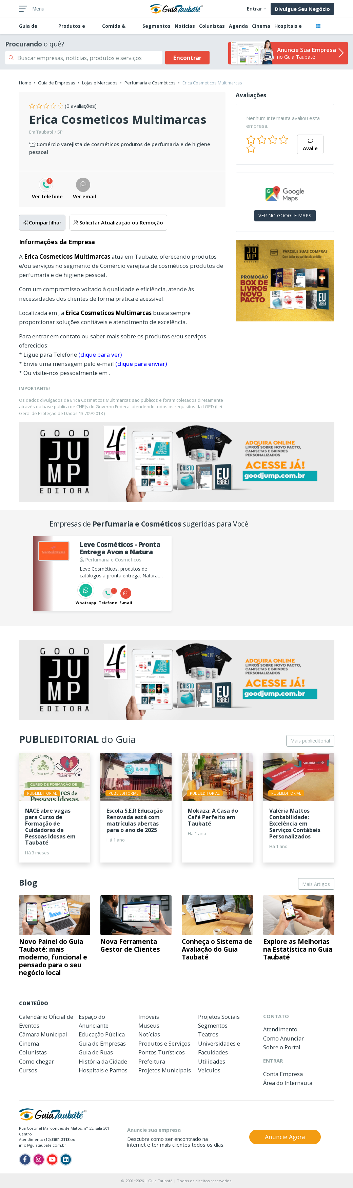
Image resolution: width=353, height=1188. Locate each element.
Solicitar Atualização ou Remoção (118, 222)
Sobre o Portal (281, 1047)
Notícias (185, 26)
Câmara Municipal (43, 1034)
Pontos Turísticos (161, 1052)
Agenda (238, 26)
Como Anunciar (283, 1038)
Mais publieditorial (310, 740)
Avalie (310, 145)
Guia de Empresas (56, 83)
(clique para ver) (100, 354)
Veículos (209, 1070)
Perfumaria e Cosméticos (150, 83)
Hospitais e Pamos (103, 1070)
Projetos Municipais (164, 1070)
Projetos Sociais (219, 1017)
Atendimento (280, 1029)
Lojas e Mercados (100, 83)
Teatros (208, 1034)
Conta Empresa (283, 1074)
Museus (148, 1025)
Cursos (28, 1070)
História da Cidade (103, 1061)
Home (25, 83)
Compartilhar (42, 222)
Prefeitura (151, 1061)
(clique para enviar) (141, 364)
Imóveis (148, 1017)
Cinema (261, 26)
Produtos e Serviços (164, 1043)
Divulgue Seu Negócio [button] (302, 8)
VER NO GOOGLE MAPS (284, 215)
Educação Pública (102, 1034)
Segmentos (156, 26)
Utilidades (211, 1061)
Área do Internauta (287, 1083)
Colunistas (212, 26)
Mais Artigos (316, 884)
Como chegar (36, 1061)
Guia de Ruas (96, 1052)
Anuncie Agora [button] (285, 1137)
